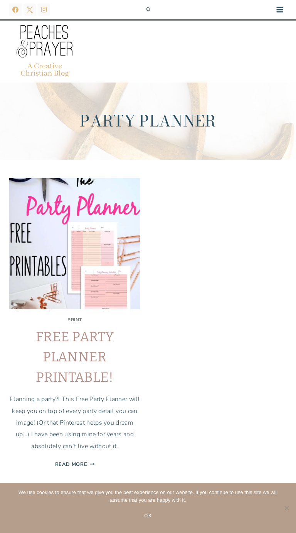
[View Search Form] (148, 9)
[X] (30, 9)
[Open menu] (279, 9)
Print (74, 320)
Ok (148, 516)
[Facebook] (15, 9)
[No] (286, 508)
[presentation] (74, 243)
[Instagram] (44, 9)
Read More (75, 464)
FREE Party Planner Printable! (75, 357)
